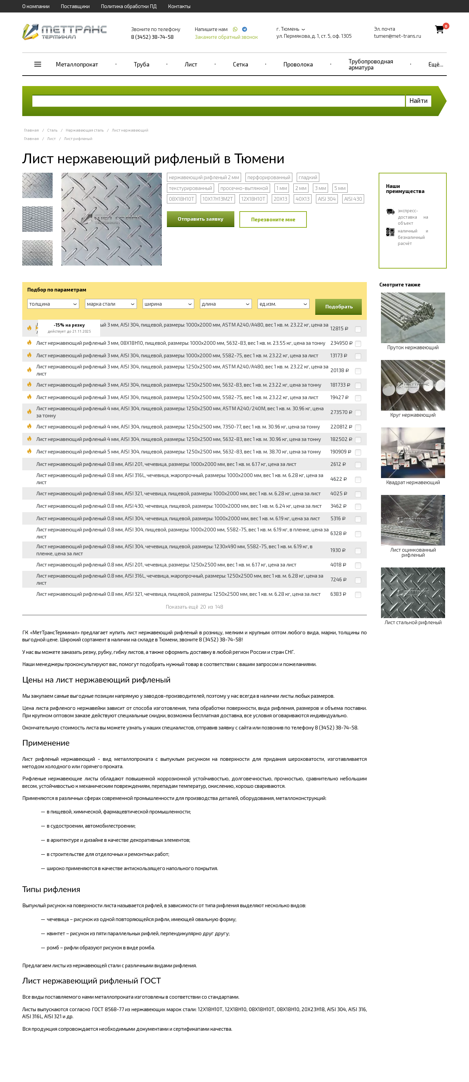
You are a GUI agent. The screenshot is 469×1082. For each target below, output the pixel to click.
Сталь (52, 130)
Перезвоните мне (273, 219)
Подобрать (339, 306)
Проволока (298, 64)
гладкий (308, 177)
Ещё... (436, 64)
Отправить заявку (201, 219)
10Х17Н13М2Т (218, 199)
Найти (418, 100)
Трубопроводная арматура (371, 64)
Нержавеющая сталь (85, 130)
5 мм (340, 188)
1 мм (281, 188)
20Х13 (280, 199)
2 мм (300, 188)
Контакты (179, 6)
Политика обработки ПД (129, 6)
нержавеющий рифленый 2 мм (204, 177)
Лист (191, 64)
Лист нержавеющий (130, 130)
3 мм (320, 188)
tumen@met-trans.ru (397, 36)
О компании (36, 6)
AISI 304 (327, 199)
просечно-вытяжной (244, 188)
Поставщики (75, 6)
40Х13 (303, 199)
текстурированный (190, 188)
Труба (141, 64)
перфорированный (268, 177)
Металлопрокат (77, 64)
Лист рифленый (78, 138)
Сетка (240, 64)
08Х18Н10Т (181, 199)
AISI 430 (353, 199)
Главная (31, 130)
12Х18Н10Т (253, 199)
